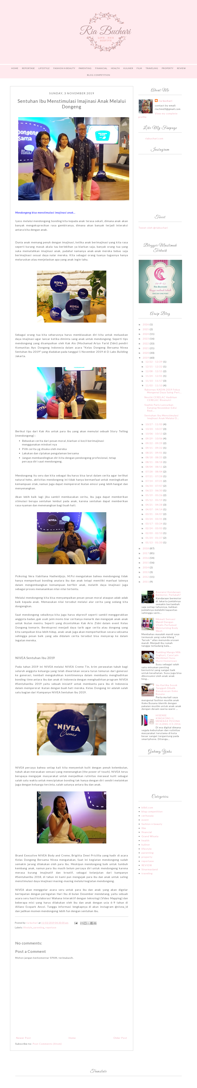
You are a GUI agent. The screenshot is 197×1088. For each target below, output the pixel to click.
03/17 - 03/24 (154, 523)
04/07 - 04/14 (154, 509)
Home (14, 68)
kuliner (146, 844)
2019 (146, 357)
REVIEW (147, 865)
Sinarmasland (150, 869)
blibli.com (147, 807)
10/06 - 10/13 (154, 433)
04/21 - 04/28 (154, 504)
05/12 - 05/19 (154, 500)
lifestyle (27, 927)
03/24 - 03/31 (154, 518)
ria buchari (165, 100)
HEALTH (115, 68)
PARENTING (85, 68)
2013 (146, 572)
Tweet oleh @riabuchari (153, 227)
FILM (139, 68)
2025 (146, 329)
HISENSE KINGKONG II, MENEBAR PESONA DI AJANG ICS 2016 (168, 719)
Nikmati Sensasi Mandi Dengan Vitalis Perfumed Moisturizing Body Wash (167, 625)
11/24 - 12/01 (154, 375)
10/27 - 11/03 (154, 424)
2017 (146, 553)
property (147, 856)
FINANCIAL (101, 68)
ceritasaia (148, 815)
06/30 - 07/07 (154, 485)
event (145, 819)
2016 (146, 557)
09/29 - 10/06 (154, 438)
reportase (50, 927)
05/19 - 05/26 (154, 495)
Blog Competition (98, 75)
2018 (146, 548)
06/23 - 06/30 (154, 490)
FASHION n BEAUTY (64, 68)
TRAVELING (152, 68)
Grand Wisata (150, 836)
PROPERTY (167, 68)
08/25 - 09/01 (154, 452)
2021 (146, 348)
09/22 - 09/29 (154, 443)
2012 (146, 576)
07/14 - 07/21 (154, 480)
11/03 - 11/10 (154, 385)
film (144, 828)
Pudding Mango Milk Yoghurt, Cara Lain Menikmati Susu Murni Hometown (168, 656)
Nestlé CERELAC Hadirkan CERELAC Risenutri (160, 399)
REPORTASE (28, 68)
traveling (147, 873)
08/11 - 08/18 (154, 462)
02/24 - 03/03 (154, 528)
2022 (146, 343)
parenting (38, 927)
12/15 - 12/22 (154, 366)
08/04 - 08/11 (154, 466)
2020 (146, 352)
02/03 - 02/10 (154, 533)
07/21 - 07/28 (154, 476)
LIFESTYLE (44, 68)
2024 (146, 333)
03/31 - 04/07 (154, 514)
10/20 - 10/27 (154, 428)
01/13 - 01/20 (154, 542)
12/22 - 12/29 (154, 361)
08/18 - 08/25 (154, 457)
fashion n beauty (152, 823)
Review (181, 68)
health (145, 840)
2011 (146, 581)
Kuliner (128, 68)
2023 (146, 338)
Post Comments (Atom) (47, 1043)
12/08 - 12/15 (154, 371)
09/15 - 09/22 (154, 447)
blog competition (152, 811)
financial (147, 832)
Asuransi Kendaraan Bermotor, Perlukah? (168, 593)
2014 (146, 567)
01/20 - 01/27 (154, 537)
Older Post (120, 1037)
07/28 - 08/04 (154, 471)
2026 (146, 324)
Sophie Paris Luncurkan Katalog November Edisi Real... (160, 407)
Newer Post (23, 1037)
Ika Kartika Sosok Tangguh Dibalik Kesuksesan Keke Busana (167, 689)
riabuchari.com (154, 138)
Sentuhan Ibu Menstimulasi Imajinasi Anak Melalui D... (161, 417)
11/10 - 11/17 (154, 380)
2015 (146, 562)
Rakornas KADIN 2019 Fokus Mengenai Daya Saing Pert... (163, 391)
